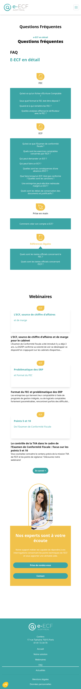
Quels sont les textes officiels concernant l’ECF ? (40, 262)
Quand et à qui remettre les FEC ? (35, 106)
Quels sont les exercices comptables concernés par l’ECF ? (40, 152)
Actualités (40, 670)
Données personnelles (40, 684)
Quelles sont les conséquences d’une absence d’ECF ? (40, 169)
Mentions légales (40, 679)
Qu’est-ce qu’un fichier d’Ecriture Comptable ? (40, 94)
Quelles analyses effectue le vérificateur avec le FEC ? (40, 112)
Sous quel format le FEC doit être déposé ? (40, 101)
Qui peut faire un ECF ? (30, 163)
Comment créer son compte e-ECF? (36, 224)
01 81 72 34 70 (40, 642)
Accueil (40, 648)
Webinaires (40, 659)
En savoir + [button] (40, 470)
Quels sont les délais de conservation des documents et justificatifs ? (40, 192)
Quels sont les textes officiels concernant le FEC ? (40, 255)
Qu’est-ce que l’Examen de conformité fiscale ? (40, 145)
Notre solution (40, 654)
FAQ (40, 665)
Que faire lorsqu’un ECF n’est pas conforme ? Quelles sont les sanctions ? (40, 177)
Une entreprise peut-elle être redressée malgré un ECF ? (40, 184)
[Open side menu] (76, 7)
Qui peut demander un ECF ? (33, 158)
